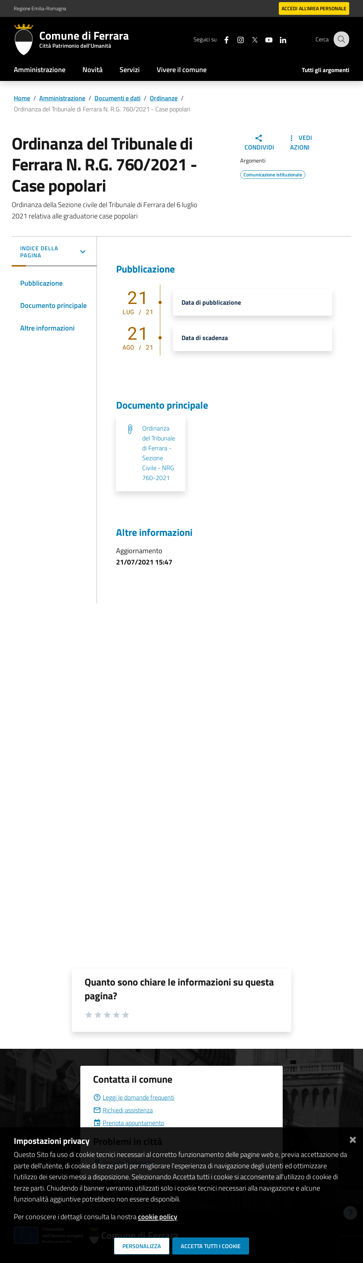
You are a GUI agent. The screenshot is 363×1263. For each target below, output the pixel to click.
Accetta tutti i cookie (211, 1246)
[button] (54, 252)
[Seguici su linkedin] (278, 39)
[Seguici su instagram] (236, 39)
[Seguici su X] (250, 39)
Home (22, 98)
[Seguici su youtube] (264, 39)
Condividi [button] (259, 143)
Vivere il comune (182, 69)
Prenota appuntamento (128, 1123)
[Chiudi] (352, 1138)
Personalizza (141, 1246)
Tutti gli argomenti (325, 70)
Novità (92, 69)
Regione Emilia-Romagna (40, 8)
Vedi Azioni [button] (299, 142)
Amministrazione (39, 69)
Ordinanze (164, 98)
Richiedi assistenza (123, 1110)
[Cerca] (340, 39)
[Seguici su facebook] (221, 39)
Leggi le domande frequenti (133, 1097)
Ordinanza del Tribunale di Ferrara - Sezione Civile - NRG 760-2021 (158, 453)
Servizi (130, 69)
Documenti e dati (117, 98)
